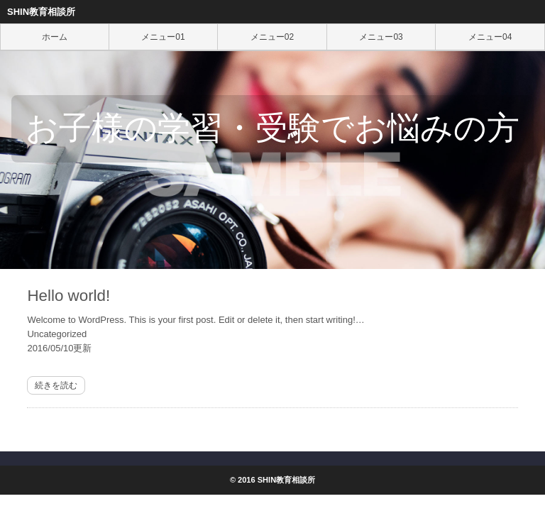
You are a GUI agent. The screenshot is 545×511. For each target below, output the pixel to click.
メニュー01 (163, 37)
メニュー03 (380, 37)
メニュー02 (272, 37)
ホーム (54, 37)
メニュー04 (490, 37)
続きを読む (56, 385)
